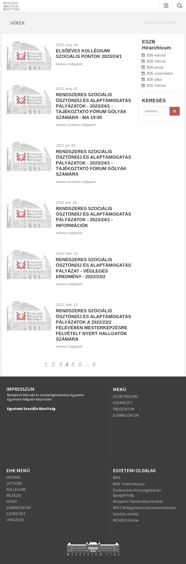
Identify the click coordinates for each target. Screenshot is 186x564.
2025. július (152, 79)
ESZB (162, 23)
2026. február (154, 61)
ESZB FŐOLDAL (125, 396)
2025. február (154, 85)
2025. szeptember (157, 73)
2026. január (152, 67)
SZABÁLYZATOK (126, 415)
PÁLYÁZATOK (123, 409)
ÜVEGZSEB (15, 519)
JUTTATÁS (14, 483)
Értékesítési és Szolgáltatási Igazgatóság (137, 492)
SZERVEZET (123, 402)
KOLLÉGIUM (15, 489)
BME (117, 477)
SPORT (11, 501)
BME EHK (150, 23)
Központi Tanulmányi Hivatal (138, 501)
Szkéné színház (126, 513)
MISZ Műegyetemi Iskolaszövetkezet (144, 507)
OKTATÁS (13, 477)
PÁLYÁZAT (14, 495)
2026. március (154, 55)
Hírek (172, 23)
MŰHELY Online (126, 520)
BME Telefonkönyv (129, 483)
